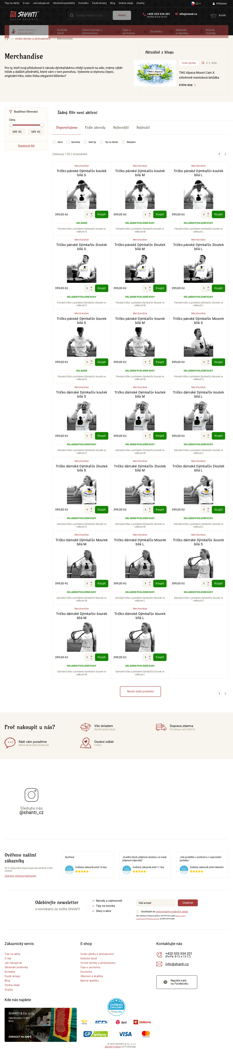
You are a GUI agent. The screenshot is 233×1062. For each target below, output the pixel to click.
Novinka (75, 147)
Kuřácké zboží (62, 34)
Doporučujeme (66, 133)
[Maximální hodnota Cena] (36, 137)
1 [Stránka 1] (219, 159)
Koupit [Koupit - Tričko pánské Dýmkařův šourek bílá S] (102, 367)
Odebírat (187, 908)
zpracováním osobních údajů (172, 917)
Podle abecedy (95, 133)
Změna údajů (126, 3)
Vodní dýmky (189, 68)
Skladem (131, 147)
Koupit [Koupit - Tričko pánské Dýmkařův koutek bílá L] (218, 220)
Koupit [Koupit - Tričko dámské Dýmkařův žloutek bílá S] (102, 515)
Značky (140, 3)
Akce (60, 147)
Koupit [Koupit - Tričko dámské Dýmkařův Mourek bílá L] (160, 589)
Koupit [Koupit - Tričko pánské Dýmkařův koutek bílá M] (160, 220)
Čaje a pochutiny (129, 34)
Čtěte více (186, 90)
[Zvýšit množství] (91, 219)
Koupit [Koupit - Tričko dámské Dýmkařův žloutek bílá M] (160, 515)
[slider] (11, 130)
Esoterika (156, 34)
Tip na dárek (111, 147)
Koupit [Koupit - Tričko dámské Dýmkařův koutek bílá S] (102, 441)
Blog (112, 3)
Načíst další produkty (140, 697)
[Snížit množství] (91, 221)
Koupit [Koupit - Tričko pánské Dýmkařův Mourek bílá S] (218, 367)
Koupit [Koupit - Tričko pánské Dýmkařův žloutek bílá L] (218, 293)
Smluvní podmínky (157, 924)
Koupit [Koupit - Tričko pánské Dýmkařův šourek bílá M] (160, 367)
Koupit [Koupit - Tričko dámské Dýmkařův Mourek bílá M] (102, 589)
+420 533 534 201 (157, 15)
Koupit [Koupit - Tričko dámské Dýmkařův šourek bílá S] (218, 589)
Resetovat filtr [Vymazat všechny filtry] (26, 151)
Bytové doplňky (211, 34)
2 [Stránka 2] (225, 159)
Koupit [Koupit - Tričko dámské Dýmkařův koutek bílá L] (218, 441)
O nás (26, 3)
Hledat (121, 17)
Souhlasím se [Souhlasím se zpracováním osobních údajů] (148, 917)
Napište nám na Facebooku (179, 990)
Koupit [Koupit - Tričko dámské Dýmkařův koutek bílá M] (160, 441)
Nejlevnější (121, 133)
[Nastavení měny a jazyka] (195, 3)
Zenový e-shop (113, 1052)
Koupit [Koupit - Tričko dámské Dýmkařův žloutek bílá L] (218, 515)
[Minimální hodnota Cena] (17, 137)
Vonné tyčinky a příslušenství (92, 34)
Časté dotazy (99, 3)
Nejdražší (143, 133)
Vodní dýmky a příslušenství (27, 34)
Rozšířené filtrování (26, 117)
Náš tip (92, 147)
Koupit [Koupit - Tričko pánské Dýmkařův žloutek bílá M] (160, 293)
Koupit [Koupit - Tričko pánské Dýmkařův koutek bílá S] (102, 220)
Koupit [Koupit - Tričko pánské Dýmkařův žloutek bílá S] (102, 293)
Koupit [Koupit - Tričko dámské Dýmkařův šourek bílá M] (102, 663)
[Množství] (87, 220)
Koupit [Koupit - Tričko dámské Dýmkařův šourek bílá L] (160, 663)
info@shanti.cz (187, 15)
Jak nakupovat (41, 3)
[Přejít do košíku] (217, 17)
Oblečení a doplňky (182, 34)
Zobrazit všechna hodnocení (20, 882)
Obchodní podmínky (64, 3)
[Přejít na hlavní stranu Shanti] (25, 17)
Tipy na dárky (12, 3)
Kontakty (83, 3)
